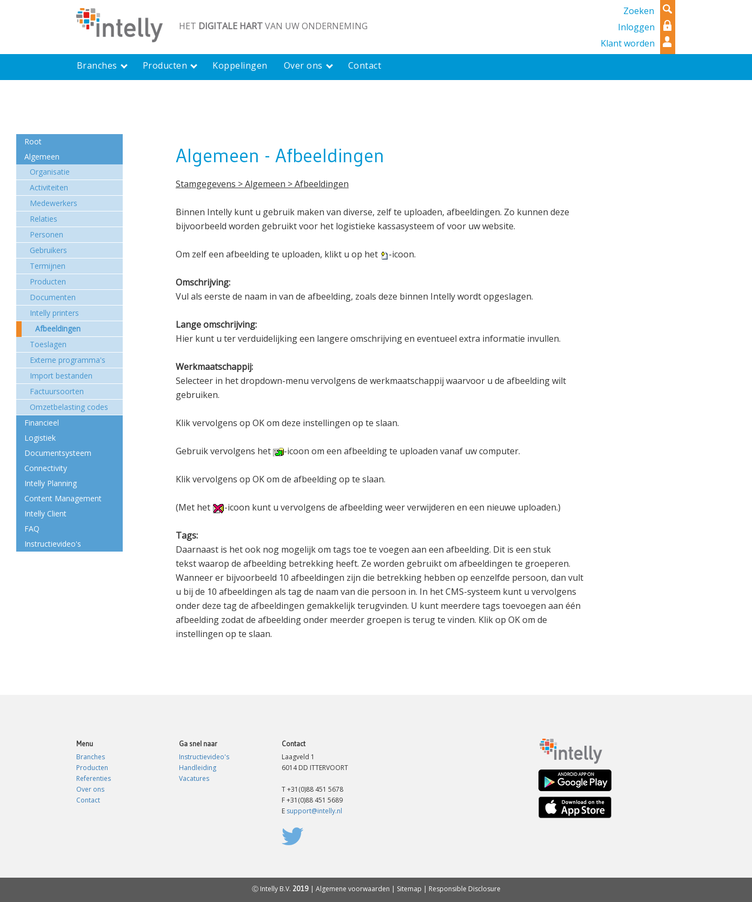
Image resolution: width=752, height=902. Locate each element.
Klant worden (628, 43)
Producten (92, 767)
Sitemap (409, 888)
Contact (88, 800)
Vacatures (194, 778)
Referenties (93, 778)
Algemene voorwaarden (353, 888)
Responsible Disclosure (465, 888)
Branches (90, 756)
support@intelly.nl (314, 810)
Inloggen (636, 27)
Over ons (90, 789)
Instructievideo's (204, 756)
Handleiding (197, 767)
